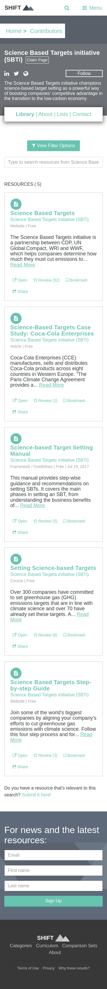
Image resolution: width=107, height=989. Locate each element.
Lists (62, 114)
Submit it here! (36, 794)
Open (20, 280)
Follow (84, 73)
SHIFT (19, 8)
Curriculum (47, 945)
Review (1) (45, 400)
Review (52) (46, 280)
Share (20, 291)
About (45, 114)
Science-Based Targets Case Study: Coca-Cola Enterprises (52, 330)
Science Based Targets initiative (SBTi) (49, 219)
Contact (81, 114)
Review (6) (45, 635)
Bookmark (77, 280)
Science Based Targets (42, 213)
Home (13, 31)
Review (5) (45, 521)
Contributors (46, 31)
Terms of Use (28, 968)
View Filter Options (53, 145)
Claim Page (37, 60)
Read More (22, 265)
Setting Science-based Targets (53, 568)
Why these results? (74, 968)
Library (25, 114)
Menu (91, 8)
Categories (21, 945)
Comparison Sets (79, 945)
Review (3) (45, 755)
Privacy (49, 968)
